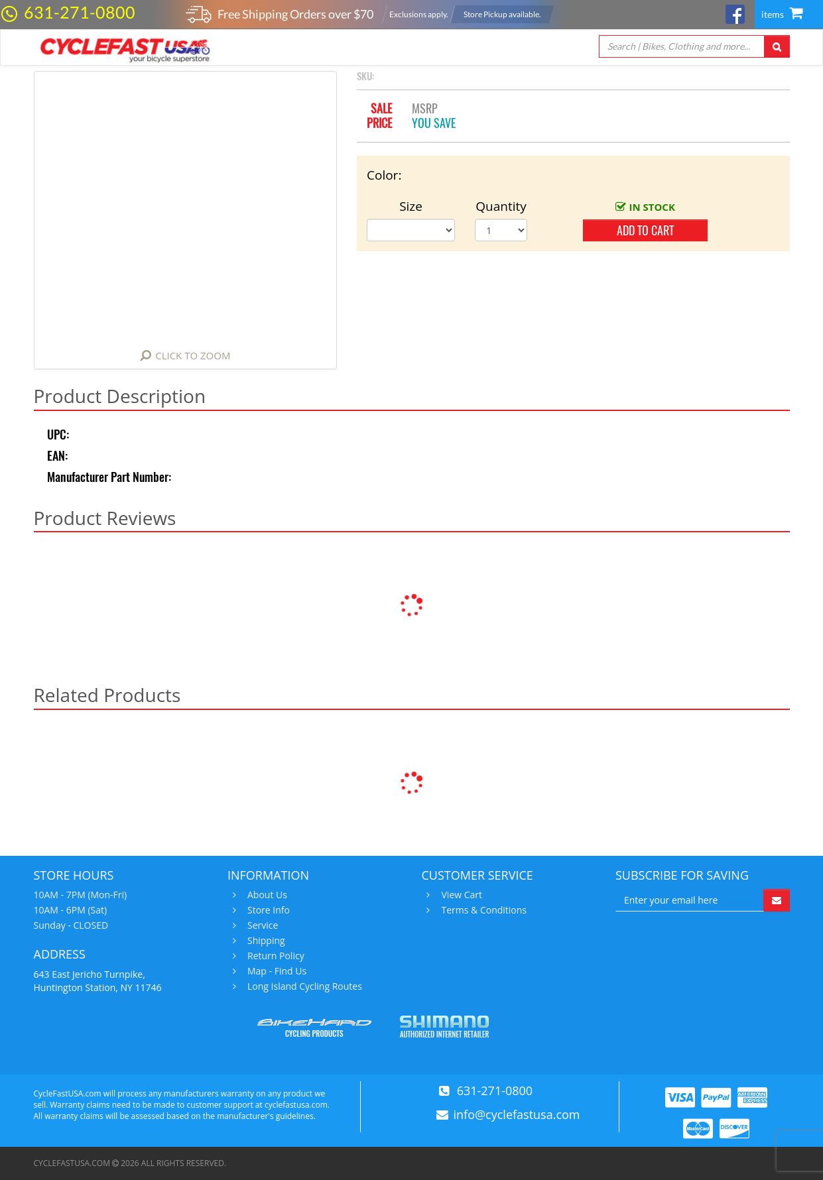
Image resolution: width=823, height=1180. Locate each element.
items (781, 14)
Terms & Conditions (482, 910)
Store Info (267, 910)
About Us (265, 895)
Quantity (501, 206)
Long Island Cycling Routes (303, 986)
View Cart (460, 895)
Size (410, 206)
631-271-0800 (79, 12)
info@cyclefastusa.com (517, 1114)
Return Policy (274, 956)
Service (261, 925)
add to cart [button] (645, 230)
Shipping (264, 941)
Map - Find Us (275, 971)
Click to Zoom (192, 355)
